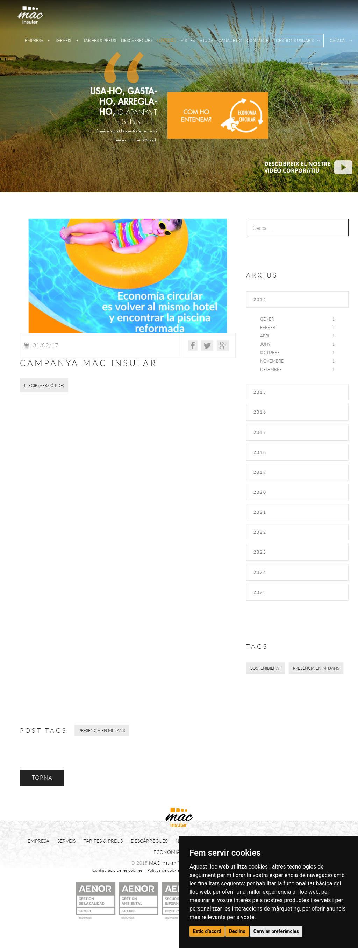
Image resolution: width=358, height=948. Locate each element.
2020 (260, 492)
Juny (265, 344)
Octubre (270, 352)
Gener (267, 319)
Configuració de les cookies (117, 870)
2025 (260, 592)
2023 (260, 552)
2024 (260, 572)
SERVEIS (67, 40)
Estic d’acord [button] (207, 931)
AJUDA (206, 40)
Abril (265, 335)
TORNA (42, 777)
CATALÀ (341, 40)
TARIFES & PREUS (99, 40)
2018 (260, 452)
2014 (260, 299)
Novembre (272, 361)
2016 (260, 412)
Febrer (267, 327)
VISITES (188, 40)
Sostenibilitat (265, 668)
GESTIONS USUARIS (298, 40)
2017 (260, 432)
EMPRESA (38, 40)
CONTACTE (257, 40)
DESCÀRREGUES (136, 40)
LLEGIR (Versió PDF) (44, 385)
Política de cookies (164, 870)
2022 (260, 532)
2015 (260, 392)
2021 (260, 512)
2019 (260, 472)
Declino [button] (237, 931)
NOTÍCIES (166, 40)
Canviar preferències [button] (276, 931)
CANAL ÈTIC (230, 40)
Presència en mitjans (316, 668)
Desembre (271, 369)
